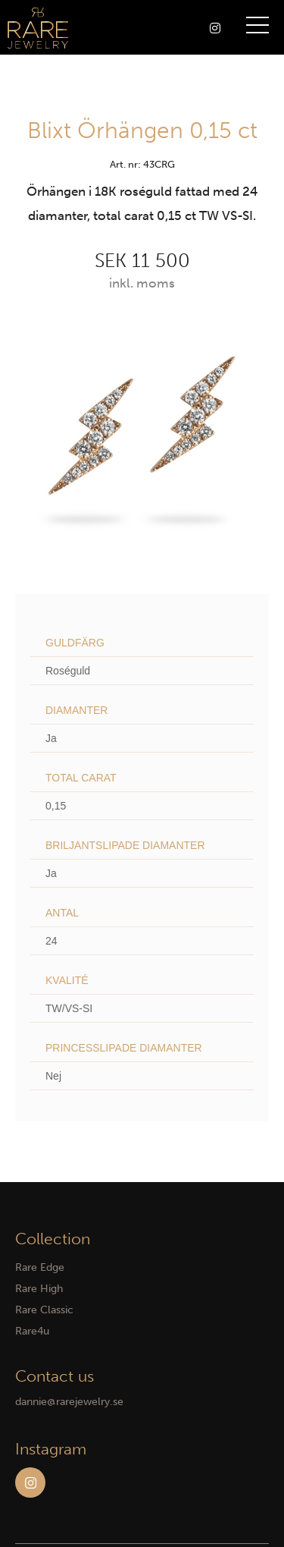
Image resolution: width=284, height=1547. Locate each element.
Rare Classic (44, 1309)
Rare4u (32, 1331)
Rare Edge (39, 1267)
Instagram (30, 1482)
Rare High (39, 1288)
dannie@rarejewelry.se (69, 1401)
